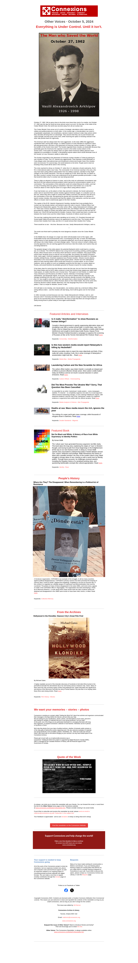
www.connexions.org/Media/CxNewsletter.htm (50, 808)
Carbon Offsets (64, 379)
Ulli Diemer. (77, 905)
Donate (57, 877)
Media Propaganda (74, 359)
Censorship (63, 339)
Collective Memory (47, 599)
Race (67, 467)
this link (79, 926)
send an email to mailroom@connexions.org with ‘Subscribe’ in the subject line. (62, 812)
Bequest (85, 875)
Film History (45, 697)
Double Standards (65, 420)
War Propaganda (83, 402)
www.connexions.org (69, 921)
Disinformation (72, 339)
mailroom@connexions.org (71, 917)
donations (65, 817)
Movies (52, 697)
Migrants (75, 420)
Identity (61, 467)
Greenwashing (75, 379)
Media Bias (63, 359)
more (101, 335)
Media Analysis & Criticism (67, 402)
